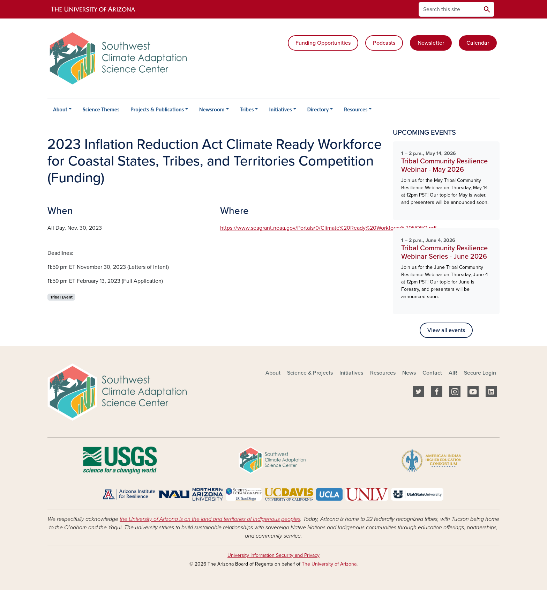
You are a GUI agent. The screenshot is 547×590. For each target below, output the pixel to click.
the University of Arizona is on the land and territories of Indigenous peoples (210, 519)
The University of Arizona (329, 564)
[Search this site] (449, 9)
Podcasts (384, 42)
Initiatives (280, 109)
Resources (355, 109)
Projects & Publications (157, 109)
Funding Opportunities (323, 42)
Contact (432, 372)
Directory (318, 109)
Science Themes (101, 109)
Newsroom (211, 109)
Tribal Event (61, 297)
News (409, 372)
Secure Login (480, 372)
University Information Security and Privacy (273, 555)
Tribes (247, 109)
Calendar (477, 42)
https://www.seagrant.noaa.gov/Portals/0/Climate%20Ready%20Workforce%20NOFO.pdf (328, 227)
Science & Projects (310, 372)
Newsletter (431, 42)
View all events (446, 330)
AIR (453, 372)
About (60, 109)
